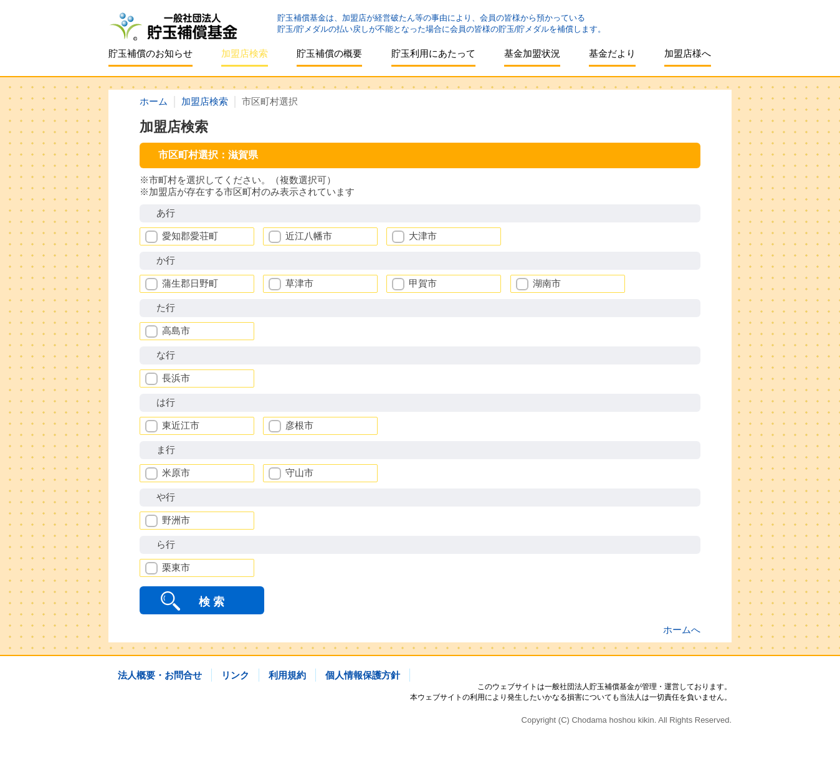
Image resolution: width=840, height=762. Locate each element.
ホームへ (681, 629)
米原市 (176, 472)
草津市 (299, 283)
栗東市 (176, 567)
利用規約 (287, 675)
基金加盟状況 (532, 53)
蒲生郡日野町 (190, 283)
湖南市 (547, 283)
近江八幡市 (308, 236)
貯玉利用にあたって (433, 53)
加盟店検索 (244, 53)
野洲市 (176, 520)
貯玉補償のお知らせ (150, 53)
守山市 (299, 472)
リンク (235, 675)
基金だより (612, 53)
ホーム (154, 101)
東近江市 (180, 425)
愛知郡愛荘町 (190, 236)
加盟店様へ (687, 53)
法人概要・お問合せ (160, 675)
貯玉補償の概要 (329, 53)
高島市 (176, 330)
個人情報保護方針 (362, 675)
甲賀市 (423, 283)
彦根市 (299, 425)
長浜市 (176, 378)
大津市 (423, 236)
